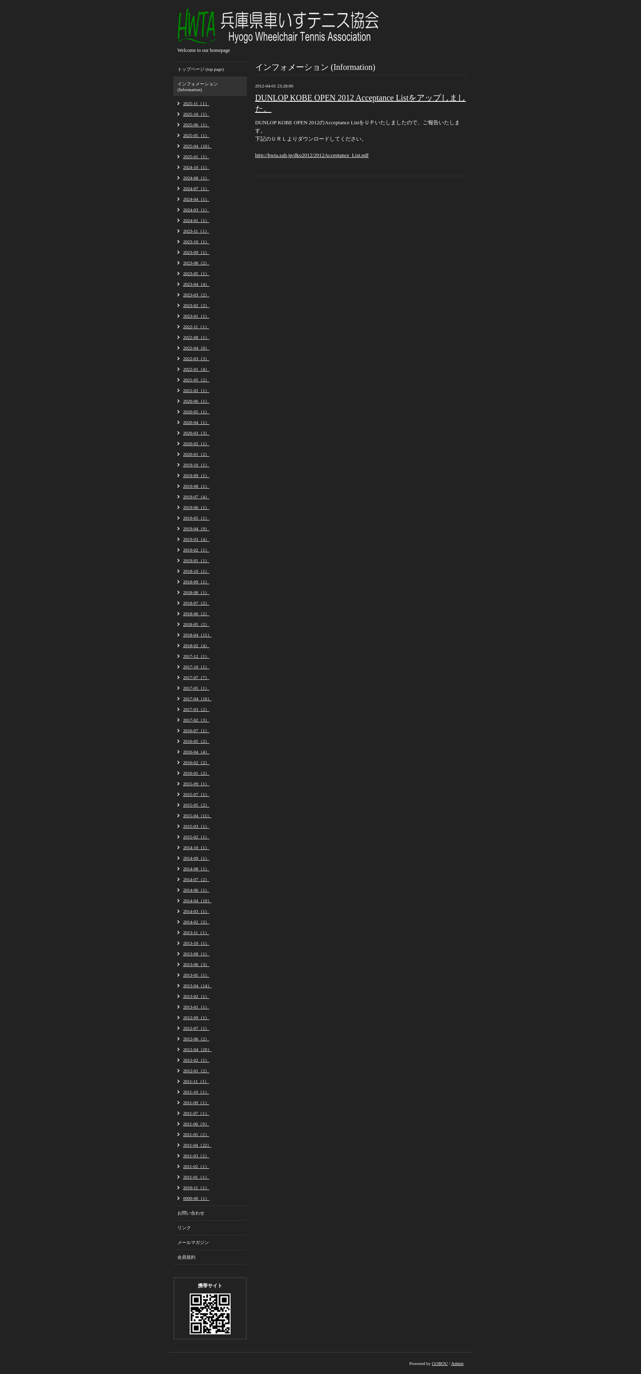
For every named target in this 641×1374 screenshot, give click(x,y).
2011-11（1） (196, 1081)
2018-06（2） (196, 613)
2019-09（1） (196, 475)
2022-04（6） (196, 347)
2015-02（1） (196, 836)
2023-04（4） (196, 284)
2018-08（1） (196, 592)
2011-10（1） (196, 1091)
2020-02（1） (196, 443)
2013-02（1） (196, 996)
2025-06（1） (196, 124)
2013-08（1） (196, 953)
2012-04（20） (197, 1049)
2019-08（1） (196, 486)
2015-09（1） (196, 783)
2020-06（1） (196, 401)
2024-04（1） (196, 199)
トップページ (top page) (200, 69)
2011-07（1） (196, 1113)
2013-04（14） (197, 985)
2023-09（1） (196, 252)
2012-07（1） (196, 1028)
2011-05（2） (196, 1134)
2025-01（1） (196, 156)
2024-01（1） (196, 220)
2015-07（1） (196, 794)
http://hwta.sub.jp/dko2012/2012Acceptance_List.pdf (312, 155)
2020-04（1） (196, 422)
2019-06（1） (196, 507)
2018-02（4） (196, 645)
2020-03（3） (196, 432)
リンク (184, 1227)
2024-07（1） (196, 188)
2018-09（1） (196, 581)
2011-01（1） (196, 1177)
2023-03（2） (196, 294)
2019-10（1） (196, 464)
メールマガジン (193, 1242)
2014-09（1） (196, 858)
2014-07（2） (196, 879)
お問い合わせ (190, 1212)
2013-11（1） (196, 932)
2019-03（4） (196, 539)
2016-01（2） (196, 773)
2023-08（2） (196, 262)
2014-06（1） (196, 890)
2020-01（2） (196, 454)
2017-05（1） (196, 688)
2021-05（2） (196, 379)
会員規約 (186, 1257)
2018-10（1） (196, 571)
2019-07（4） (196, 496)
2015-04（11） (197, 815)
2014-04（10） (197, 900)
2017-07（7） (196, 677)
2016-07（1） (196, 730)
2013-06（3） (196, 964)
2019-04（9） (196, 528)
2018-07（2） (196, 603)
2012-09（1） (196, 1017)
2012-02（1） (196, 1060)
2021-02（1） (196, 390)
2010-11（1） (196, 1187)
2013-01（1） (196, 1006)
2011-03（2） (196, 1155)
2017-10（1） (196, 666)
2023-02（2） (196, 305)
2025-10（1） (196, 114)
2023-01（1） (196, 316)
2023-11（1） (196, 231)
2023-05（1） (196, 273)
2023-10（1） (196, 241)
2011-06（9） (196, 1123)
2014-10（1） (196, 847)
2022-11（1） (196, 326)
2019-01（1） (196, 560)
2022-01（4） (196, 369)
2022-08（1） (196, 337)
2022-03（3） (196, 358)
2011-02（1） (196, 1166)
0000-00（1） (196, 1198)
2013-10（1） (196, 943)
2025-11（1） (196, 103)
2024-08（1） (196, 177)
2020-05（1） (196, 411)
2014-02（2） (196, 921)
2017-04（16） (197, 698)
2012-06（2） (196, 1038)
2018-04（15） (197, 634)
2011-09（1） (196, 1102)
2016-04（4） (196, 751)
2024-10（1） (196, 167)
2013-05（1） (196, 975)
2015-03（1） (196, 826)
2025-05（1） (196, 135)
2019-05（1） (196, 518)
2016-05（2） (196, 741)
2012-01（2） (196, 1070)
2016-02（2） (196, 762)
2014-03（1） (196, 911)
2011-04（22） (197, 1145)
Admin (457, 1363)
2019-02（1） (196, 549)
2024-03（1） (196, 209)
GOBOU (440, 1363)
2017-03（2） (196, 709)
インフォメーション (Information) (197, 86)
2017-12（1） (196, 656)
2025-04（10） (197, 145)
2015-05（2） (196, 804)
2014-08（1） (196, 868)
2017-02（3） (196, 719)
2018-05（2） (196, 624)
